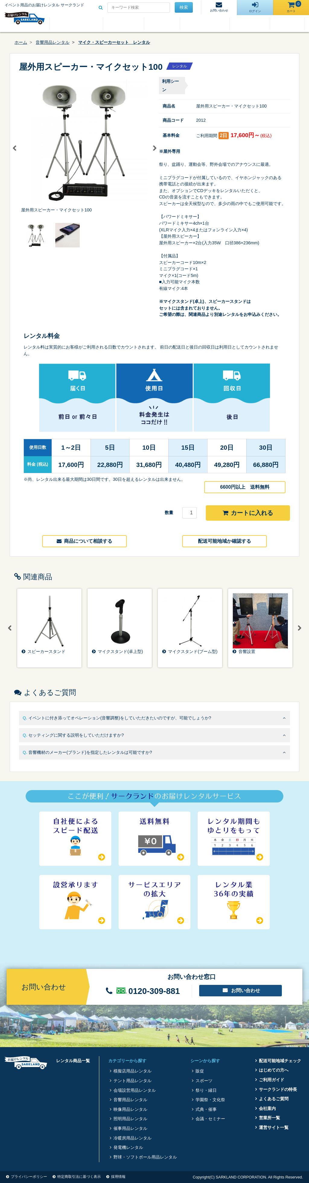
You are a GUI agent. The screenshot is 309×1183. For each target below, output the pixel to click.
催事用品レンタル (130, 1128)
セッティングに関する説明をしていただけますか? (76, 735)
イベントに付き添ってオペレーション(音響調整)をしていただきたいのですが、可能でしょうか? (119, 717)
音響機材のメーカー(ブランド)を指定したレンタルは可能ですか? (90, 752)
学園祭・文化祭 (210, 1099)
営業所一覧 (269, 1117)
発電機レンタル (128, 1147)
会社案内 (287, 24)
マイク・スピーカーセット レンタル (114, 42)
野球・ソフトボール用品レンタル (145, 1157)
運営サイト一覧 (273, 1127)
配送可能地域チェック (280, 1060)
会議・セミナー (210, 1118)
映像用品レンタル (130, 1109)
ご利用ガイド (162, 24)
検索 (184, 7)
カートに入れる (248, 513)
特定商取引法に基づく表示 (79, 1176)
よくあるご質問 (249, 24)
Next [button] (154, 148)
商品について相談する (84, 541)
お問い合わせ (245, 990)
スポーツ (204, 1080)
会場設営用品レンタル (134, 1090)
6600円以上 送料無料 (245, 487)
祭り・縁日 (206, 1090)
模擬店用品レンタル (132, 1071)
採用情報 (118, 1176)
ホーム (20, 42)
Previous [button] (14, 148)
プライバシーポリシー (29, 1176)
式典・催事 (206, 1109)
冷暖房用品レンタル (132, 1138)
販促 (200, 1071)
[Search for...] (138, 7)
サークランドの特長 (204, 24)
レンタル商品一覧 (76, 24)
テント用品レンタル (132, 1080)
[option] (84, 145)
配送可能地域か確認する (224, 541)
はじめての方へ (123, 24)
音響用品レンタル (52, 42)
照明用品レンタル (130, 1118)
